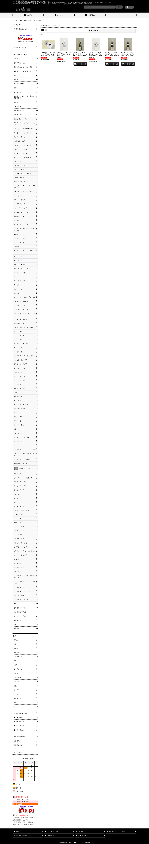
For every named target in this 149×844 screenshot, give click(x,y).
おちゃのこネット (71, 842)
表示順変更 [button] (93, 30)
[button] (121, 15)
